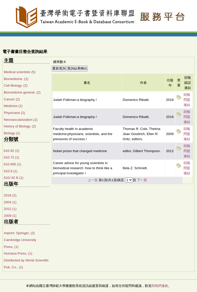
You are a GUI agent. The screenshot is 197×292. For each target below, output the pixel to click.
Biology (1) (12, 133)
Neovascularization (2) (21, 120)
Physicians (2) (14, 113)
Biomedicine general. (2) (22, 92)
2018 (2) (10, 195)
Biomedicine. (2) (16, 79)
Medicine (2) (13, 106)
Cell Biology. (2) (15, 85)
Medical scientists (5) (19, 72)
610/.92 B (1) (13, 178)
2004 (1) (10, 202)
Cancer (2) (12, 99)
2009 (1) (10, 216)
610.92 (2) (11, 151)
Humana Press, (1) (18, 253)
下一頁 (142, 180)
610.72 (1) (11, 157)
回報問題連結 (187, 100)
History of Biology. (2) (20, 126)
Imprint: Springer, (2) (19, 233)
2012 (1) (10, 209)
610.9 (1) (10, 171)
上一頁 (93, 180)
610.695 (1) (12, 164)
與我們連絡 (159, 286)
